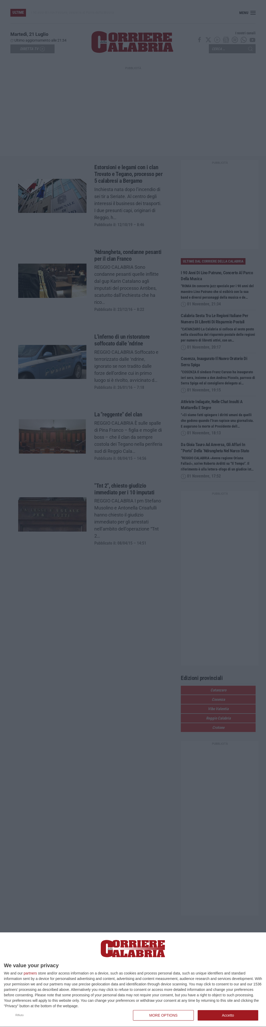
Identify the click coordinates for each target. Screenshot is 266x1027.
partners (30, 973)
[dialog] (133, 980)
